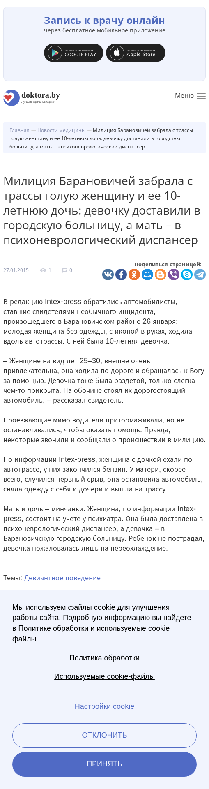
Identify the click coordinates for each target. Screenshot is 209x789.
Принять (104, 764)
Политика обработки (104, 658)
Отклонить (104, 735)
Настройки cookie (104, 706)
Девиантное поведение (62, 578)
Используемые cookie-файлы (104, 676)
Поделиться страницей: (168, 264)
